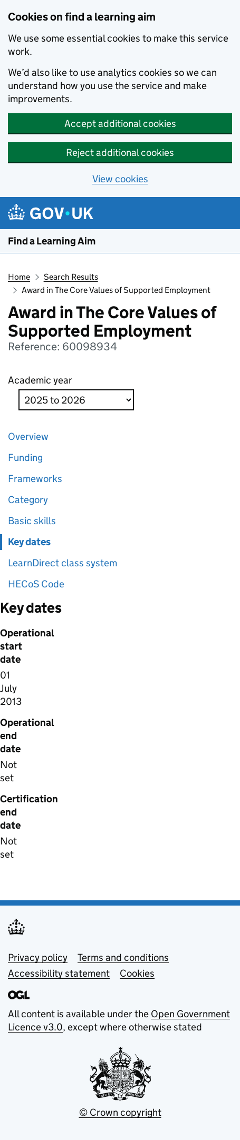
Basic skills (32, 521)
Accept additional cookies (120, 123)
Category (28, 500)
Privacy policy (38, 957)
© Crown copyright (120, 1112)
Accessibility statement (59, 973)
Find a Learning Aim (51, 241)
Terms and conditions (123, 957)
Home (19, 277)
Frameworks (35, 479)
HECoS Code (36, 584)
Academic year (40, 380)
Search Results (71, 277)
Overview (28, 436)
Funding (25, 457)
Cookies (137, 973)
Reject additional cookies (120, 152)
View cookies (120, 179)
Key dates (29, 542)
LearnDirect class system (62, 563)
